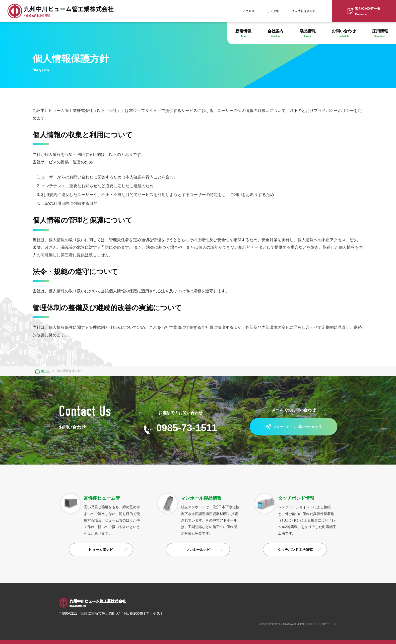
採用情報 (380, 33)
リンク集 (273, 11)
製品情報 (308, 33)
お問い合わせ (344, 33)
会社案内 (276, 33)
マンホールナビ (198, 550)
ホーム (45, 371)
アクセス (248, 11)
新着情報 (243, 33)
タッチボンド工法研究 (295, 550)
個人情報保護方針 (304, 11)
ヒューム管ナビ (101, 550)
